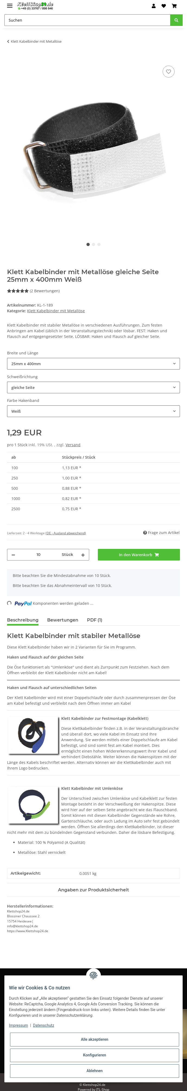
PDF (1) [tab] (94, 620)
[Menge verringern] (13, 554)
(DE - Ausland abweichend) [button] (66, 533)
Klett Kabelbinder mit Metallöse (56, 310)
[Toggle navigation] (9, 3)
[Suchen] (87, 20)
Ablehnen (94, 1071)
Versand (73, 444)
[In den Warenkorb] (11, 58)
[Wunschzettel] (164, 6)
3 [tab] (99, 244)
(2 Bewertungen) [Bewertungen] (33, 290)
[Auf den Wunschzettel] (169, 72)
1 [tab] (88, 244)
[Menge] (38, 554)
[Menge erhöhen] (83, 554)
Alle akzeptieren (94, 1039)
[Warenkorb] (174, 6)
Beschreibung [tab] (22, 620)
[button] (154, 6)
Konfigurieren (94, 1055)
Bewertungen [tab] (62, 620)
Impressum (18, 1025)
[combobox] (93, 364)
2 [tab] (93, 244)
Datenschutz (43, 1025)
